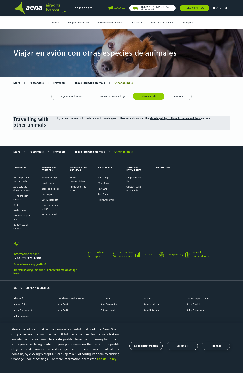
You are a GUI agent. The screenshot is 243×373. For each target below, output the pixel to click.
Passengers (36, 83)
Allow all (216, 346)
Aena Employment (23, 310)
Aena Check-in (194, 304)
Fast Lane (102, 188)
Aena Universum (152, 310)
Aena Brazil (62, 304)
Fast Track (103, 194)
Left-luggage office (51, 199)
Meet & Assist (104, 183)
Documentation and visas (110, 22)
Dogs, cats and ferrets (71, 96)
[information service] (48, 245)
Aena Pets (178, 96)
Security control (49, 214)
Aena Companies (109, 304)
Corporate (105, 298)
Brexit (16, 204)
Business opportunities (198, 298)
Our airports (188, 22)
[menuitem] (54, 22)
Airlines (148, 298)
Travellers (54, 22)
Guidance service (109, 310)
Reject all (182, 346)
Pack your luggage (50, 177)
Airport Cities (20, 304)
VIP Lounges (104, 177)
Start (16, 83)
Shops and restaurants (162, 22)
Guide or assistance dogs (112, 96)
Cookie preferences (146, 346)
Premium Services (107, 199)
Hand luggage (48, 183)
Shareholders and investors (70, 298)
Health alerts (19, 210)
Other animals (123, 83)
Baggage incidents (51, 188)
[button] (98, 8)
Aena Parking (63, 310)
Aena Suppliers (151, 304)
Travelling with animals (90, 83)
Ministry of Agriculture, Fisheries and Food (175, 118)
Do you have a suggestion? (29, 264)
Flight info (19, 298)
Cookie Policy (106, 359)
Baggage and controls (78, 22)
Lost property (48, 194)
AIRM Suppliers (21, 316)
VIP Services (137, 22)
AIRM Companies (195, 310)
